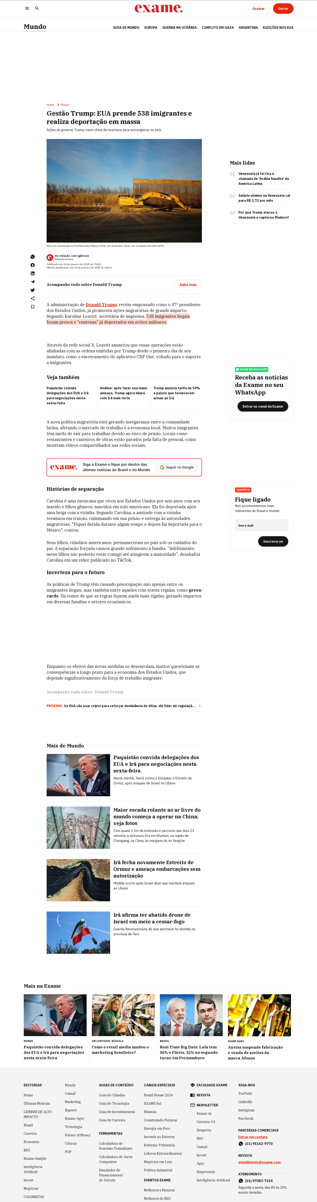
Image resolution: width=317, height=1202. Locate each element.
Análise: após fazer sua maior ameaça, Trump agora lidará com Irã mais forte (124, 393)
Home (50, 105)
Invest (29, 1180)
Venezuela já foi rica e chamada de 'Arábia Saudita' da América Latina (264, 179)
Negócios (31, 1188)
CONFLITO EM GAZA (218, 27)
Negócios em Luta (158, 1162)
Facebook (245, 1118)
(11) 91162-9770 (259, 1144)
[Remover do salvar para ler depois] (32, 306)
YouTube (245, 1093)
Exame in (204, 1113)
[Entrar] (283, 8)
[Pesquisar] (37, 8)
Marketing (73, 1102)
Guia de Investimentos (117, 1112)
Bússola (117, 1041)
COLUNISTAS (34, 1197)
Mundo (35, 26)
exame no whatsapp (251, 369)
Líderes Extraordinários (163, 1153)
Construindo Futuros (160, 1120)
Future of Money (78, 1135)
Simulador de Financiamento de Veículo (111, 1175)
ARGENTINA (248, 27)
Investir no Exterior (159, 1137)
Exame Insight (35, 1158)
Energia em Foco (157, 1128)
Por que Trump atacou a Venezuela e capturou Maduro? (264, 214)
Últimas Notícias (37, 1103)
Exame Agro (74, 1118)
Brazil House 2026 (158, 1095)
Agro (200, 1163)
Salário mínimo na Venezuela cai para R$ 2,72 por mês (264, 198)
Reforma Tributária (159, 1145)
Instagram (246, 1110)
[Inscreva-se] (273, 541)
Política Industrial (158, 1170)
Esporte (71, 1110)
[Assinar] (258, 8)
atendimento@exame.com (259, 1162)
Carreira (30, 1133)
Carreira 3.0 (206, 1122)
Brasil (28, 1125)
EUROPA (150, 27)
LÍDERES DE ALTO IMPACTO (38, 1114)
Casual (70, 1093)
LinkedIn (245, 1102)
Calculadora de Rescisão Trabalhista (115, 1146)
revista (203, 1095)
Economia (31, 1142)
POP (68, 1152)
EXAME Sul (152, 1103)
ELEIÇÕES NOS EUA (278, 27)
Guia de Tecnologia (114, 1103)
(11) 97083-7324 (259, 1181)
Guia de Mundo (126, 27)
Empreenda (206, 1172)
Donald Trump (109, 692)
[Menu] (27, 8)
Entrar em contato (253, 1137)
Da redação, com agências (72, 255)
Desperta (243, 489)
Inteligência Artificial (33, 1169)
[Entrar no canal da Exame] (262, 406)
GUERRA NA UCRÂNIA (179, 27)
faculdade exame (212, 1085)
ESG (27, 1150)
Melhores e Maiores (159, 1190)
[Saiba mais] (188, 284)
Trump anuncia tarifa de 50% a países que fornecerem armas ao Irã (176, 393)
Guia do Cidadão (112, 1095)
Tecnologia (73, 1127)
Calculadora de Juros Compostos (115, 1159)
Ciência (71, 1143)
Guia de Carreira (112, 1120)
